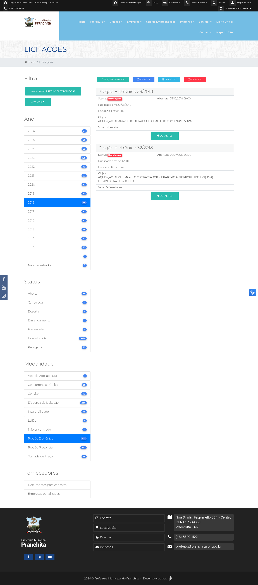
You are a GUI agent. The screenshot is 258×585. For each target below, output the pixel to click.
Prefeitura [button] (97, 21)
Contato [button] (205, 32)
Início (81, 21)
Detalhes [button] (165, 135)
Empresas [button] (134, 21)
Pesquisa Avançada (113, 79)
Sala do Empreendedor (160, 21)
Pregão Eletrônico (53, 91)
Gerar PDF (194, 79)
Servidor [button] (205, 21)
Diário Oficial (224, 21)
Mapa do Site (224, 32)
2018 (37, 101)
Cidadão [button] (116, 21)
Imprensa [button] (187, 21)
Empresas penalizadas (44, 493)
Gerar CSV (169, 79)
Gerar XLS (143, 79)
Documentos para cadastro (47, 485)
